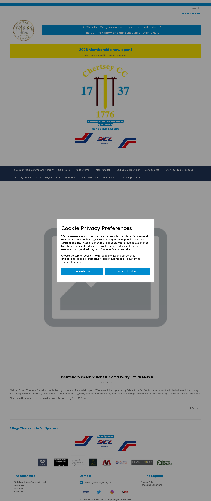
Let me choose (82, 271)
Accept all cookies (127, 271)
